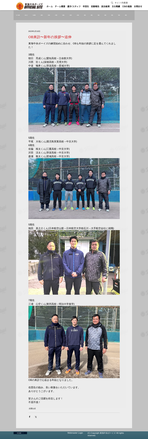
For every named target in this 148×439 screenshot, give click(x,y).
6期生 (105, 15)
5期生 (112, 15)
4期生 (119, 15)
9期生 (85, 15)
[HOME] (20, 433)
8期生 (92, 15)
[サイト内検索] (122, 3)
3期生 (126, 15)
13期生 (56, 15)
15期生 (41, 15)
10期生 (78, 15)
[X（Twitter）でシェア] (35, 417)
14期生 (49, 15)
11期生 (70, 15)
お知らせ (26, 15)
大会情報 (34, 15)
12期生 (63, 15)
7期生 (98, 15)
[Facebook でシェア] (29, 417)
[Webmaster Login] (75, 433)
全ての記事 (18, 15)
